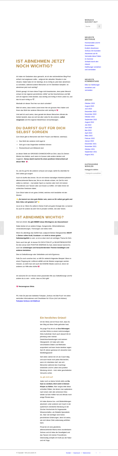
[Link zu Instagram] (100, 453)
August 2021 (89, 154)
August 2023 (89, 106)
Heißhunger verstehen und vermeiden (92, 87)
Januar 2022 (89, 141)
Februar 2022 (90, 138)
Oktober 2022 (90, 117)
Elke (86, 85)
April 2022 (88, 133)
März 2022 (89, 136)
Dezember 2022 (91, 111)
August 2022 (89, 122)
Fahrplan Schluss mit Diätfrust (28, 301)
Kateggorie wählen (91, 170)
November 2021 (91, 146)
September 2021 (91, 152)
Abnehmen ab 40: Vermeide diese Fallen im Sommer (93, 56)
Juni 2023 (88, 109)
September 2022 (91, 119)
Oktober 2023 (90, 103)
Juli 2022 (88, 125)
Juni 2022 (88, 127)
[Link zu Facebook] (96, 453)
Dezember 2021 (91, 144)
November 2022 (91, 114)
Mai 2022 (88, 130)
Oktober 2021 (90, 149)
